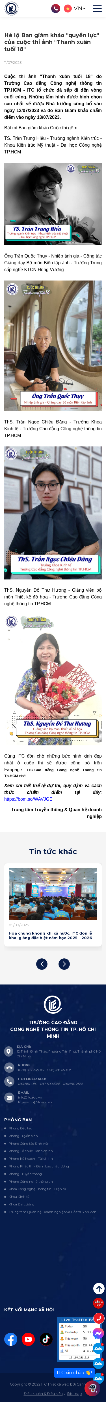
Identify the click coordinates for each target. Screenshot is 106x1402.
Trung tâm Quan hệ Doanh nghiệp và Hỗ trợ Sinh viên (52, 1212)
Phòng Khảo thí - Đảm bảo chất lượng (39, 1166)
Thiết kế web (58, 1384)
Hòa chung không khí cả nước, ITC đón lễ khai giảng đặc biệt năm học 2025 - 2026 (50, 935)
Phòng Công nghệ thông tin (31, 1182)
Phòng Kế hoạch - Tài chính (31, 1159)
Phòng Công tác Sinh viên (29, 1144)
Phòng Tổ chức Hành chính (31, 1151)
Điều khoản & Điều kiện (43, 1394)
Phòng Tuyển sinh (23, 1136)
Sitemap (74, 1394)
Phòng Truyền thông (25, 1174)
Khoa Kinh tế (19, 1197)
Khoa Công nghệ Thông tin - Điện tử (37, 1189)
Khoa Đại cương (21, 1204)
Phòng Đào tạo (20, 1128)
